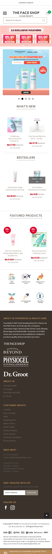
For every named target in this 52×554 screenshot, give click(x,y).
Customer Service (14, 405)
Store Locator (9, 434)
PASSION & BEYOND (11, 392)
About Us (9, 381)
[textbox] (25, 20)
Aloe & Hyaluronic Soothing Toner (39, 252)
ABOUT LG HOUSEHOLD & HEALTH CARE (24, 318)
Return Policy (9, 423)
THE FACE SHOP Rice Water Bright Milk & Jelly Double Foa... (13, 253)
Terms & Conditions (12, 437)
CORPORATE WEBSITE (26, 3)
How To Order (9, 413)
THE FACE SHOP (10, 386)
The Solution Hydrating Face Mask (37, 188)
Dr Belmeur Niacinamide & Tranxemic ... (15, 138)
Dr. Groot (7, 396)
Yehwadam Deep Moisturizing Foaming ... (15, 189)
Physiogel (7, 389)
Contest (7, 409)
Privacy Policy (9, 441)
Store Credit (8, 427)
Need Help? (9, 450)
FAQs (5, 416)
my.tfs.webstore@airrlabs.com (17, 457)
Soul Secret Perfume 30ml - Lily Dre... (37, 137)
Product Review (10, 430)
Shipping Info (9, 420)
